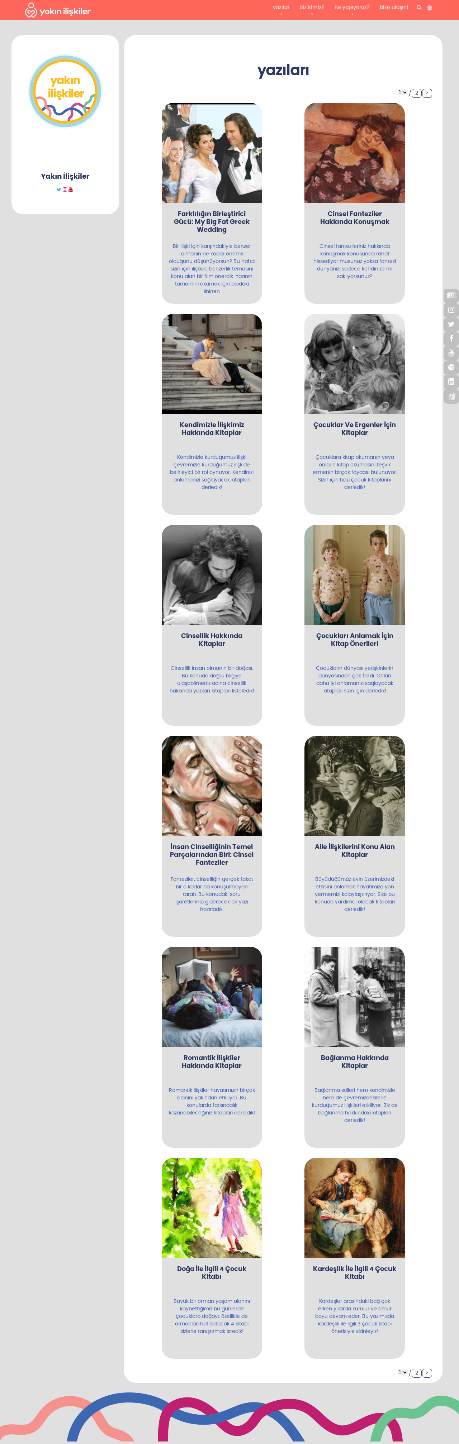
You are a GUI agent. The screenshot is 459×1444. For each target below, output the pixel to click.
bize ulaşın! (394, 7)
